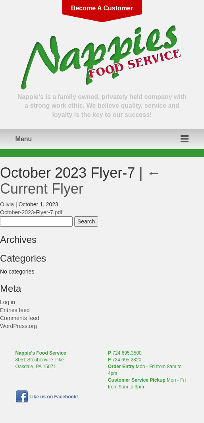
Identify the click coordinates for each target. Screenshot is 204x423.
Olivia (7, 204)
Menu (23, 139)
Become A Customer (102, 8)
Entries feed (15, 310)
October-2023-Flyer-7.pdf (31, 212)
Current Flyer (80, 181)
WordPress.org (18, 326)
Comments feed (19, 318)
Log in (7, 302)
